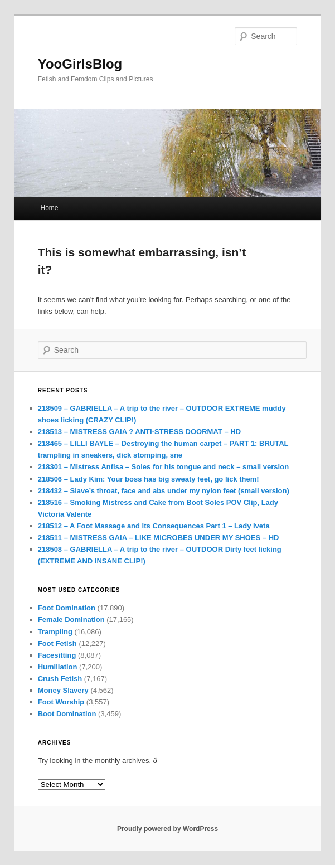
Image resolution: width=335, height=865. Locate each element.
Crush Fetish (60, 678)
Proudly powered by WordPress (167, 829)
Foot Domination (66, 608)
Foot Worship (61, 702)
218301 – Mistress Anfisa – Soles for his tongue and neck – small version (163, 467)
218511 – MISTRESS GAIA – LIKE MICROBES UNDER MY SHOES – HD (158, 537)
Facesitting (57, 655)
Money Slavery (63, 690)
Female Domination (71, 619)
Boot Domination (67, 714)
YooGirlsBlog (80, 63)
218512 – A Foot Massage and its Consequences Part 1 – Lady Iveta (154, 526)
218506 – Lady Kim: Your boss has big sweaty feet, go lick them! (149, 479)
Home (50, 208)
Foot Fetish (57, 643)
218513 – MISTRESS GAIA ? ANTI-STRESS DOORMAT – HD (139, 431)
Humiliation (57, 667)
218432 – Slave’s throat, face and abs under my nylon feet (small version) (163, 491)
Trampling (55, 632)
